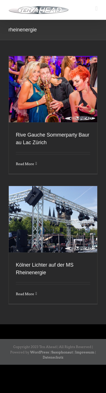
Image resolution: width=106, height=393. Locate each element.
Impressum (84, 352)
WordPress (39, 352)
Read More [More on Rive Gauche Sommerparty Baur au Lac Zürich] (25, 164)
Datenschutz (53, 357)
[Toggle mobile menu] (96, 9)
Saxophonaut (62, 352)
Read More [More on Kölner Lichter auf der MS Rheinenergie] (25, 294)
